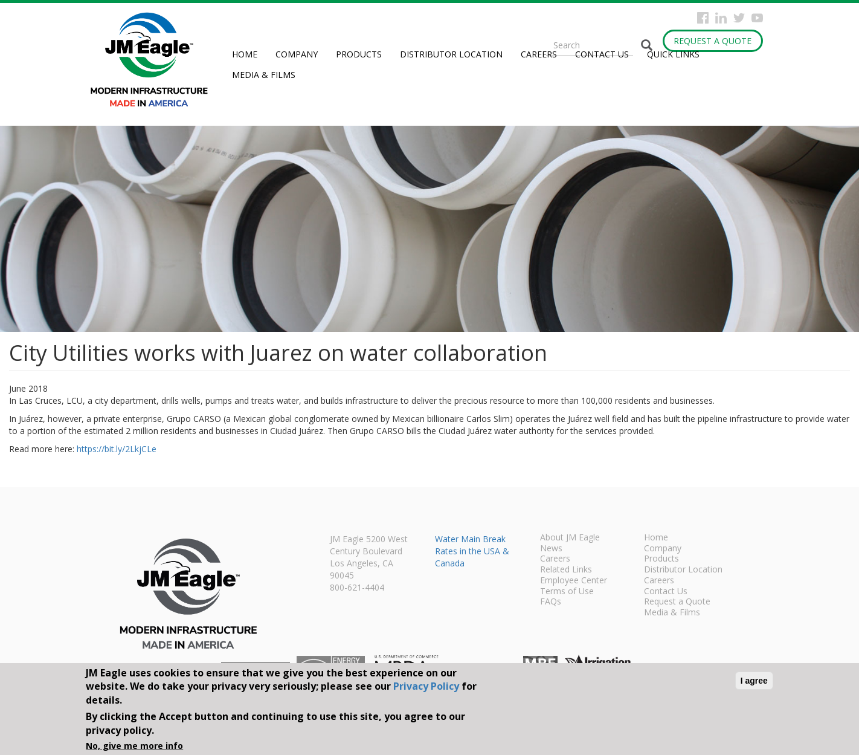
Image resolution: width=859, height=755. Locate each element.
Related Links (566, 570)
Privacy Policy (426, 686)
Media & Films (263, 74)
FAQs (550, 602)
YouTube (757, 18)
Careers (539, 54)
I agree (754, 680)
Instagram (721, 18)
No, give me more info (134, 745)
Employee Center (573, 581)
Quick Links (673, 54)
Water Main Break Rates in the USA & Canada (472, 551)
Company (296, 54)
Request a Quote (712, 41)
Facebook (703, 18)
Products (359, 54)
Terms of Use (567, 592)
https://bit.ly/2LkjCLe (116, 449)
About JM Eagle (570, 538)
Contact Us (602, 54)
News (551, 549)
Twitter (739, 18)
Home (244, 54)
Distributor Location (451, 54)
